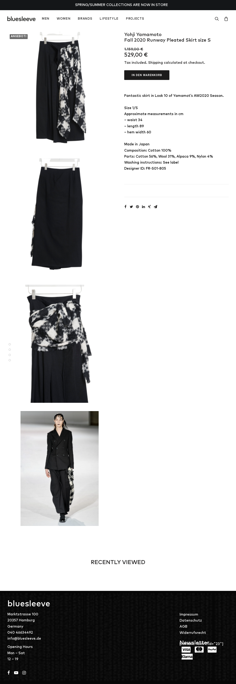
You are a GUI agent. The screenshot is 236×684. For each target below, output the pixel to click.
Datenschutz (191, 620)
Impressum (189, 614)
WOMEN (63, 18)
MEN (45, 18)
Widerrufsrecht (193, 633)
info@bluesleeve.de (24, 638)
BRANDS (85, 18)
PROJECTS (135, 18)
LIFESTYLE (109, 18)
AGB (183, 626)
